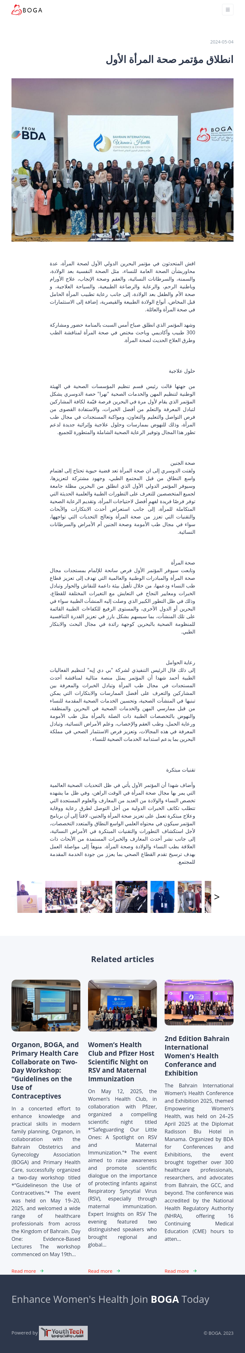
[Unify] (26, 9)
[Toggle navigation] (228, 9)
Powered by (49, 1333)
